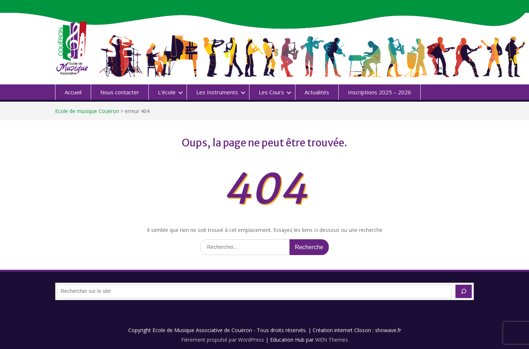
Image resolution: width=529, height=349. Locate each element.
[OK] (463, 291)
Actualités (317, 92)
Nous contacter (119, 92)
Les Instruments (217, 92)
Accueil (73, 92)
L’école (167, 92)
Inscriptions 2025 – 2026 (379, 92)
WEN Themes (331, 339)
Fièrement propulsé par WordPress (222, 339)
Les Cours (271, 92)
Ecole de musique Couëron (87, 111)
